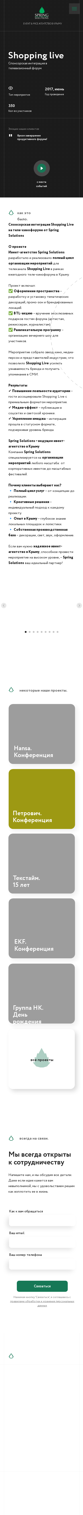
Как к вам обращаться (26, 1211)
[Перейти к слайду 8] (53, 632)
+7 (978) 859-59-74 (32, 1391)
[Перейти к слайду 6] (45, 632)
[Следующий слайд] (79, 605)
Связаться (42, 1286)
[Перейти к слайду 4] (38, 632)
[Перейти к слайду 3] (34, 632)
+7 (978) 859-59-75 (32, 1396)
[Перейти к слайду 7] (49, 632)
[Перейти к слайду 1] (26, 632)
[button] (42, 168)
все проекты (42, 1060)
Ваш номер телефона (25, 1254)
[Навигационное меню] (74, 8)
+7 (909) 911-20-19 (31, 1401)
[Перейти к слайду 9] (57, 632)
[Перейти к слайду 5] (41, 632)
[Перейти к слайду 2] (30, 632)
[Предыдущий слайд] (3, 605)
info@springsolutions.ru (35, 1420)
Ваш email (16, 1233)
